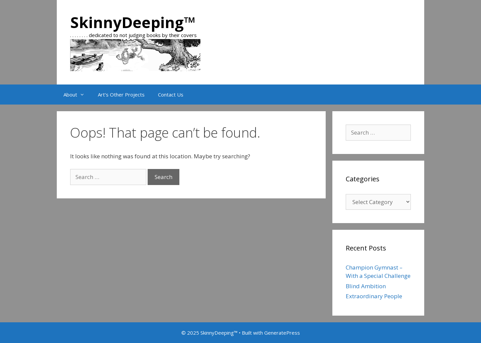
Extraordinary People (374, 296)
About (77, 94)
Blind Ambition (366, 286)
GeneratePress (282, 332)
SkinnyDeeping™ (132, 22)
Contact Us (170, 94)
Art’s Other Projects (121, 94)
